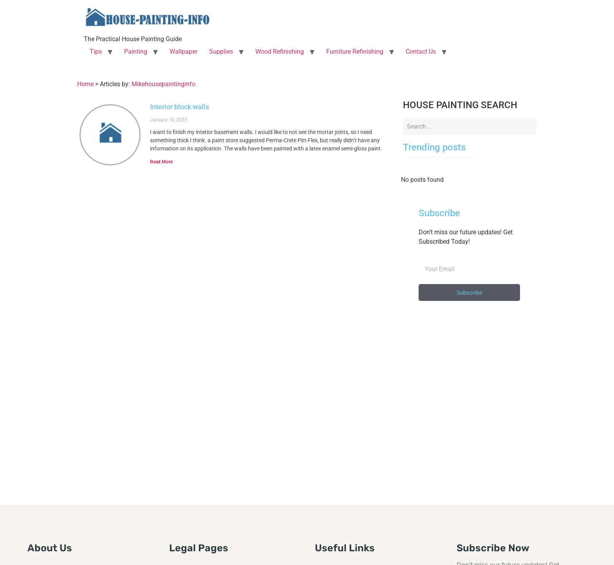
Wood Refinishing (279, 51)
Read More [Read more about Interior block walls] (161, 162)
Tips (96, 51)
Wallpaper (183, 51)
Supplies (221, 51)
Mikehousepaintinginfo (163, 84)
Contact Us (421, 51)
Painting (135, 51)
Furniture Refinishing (354, 51)
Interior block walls (179, 107)
